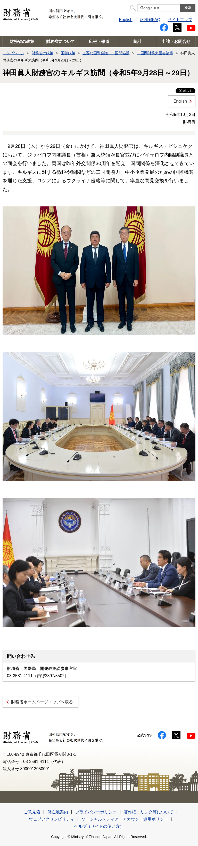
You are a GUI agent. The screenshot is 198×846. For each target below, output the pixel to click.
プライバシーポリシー (96, 812)
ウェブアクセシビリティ (51, 819)
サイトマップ (180, 19)
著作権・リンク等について (148, 812)
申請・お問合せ (176, 41)
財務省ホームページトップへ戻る (42, 702)
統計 (137, 41)
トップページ (13, 53)
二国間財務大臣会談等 (155, 53)
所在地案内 (57, 812)
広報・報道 (99, 41)
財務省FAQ (150, 19)
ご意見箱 (32, 812)
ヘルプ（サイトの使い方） (99, 826)
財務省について (60, 41)
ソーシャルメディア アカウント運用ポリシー (124, 819)
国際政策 (68, 53)
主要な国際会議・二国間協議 (105, 53)
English (125, 19)
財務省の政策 (22, 41)
